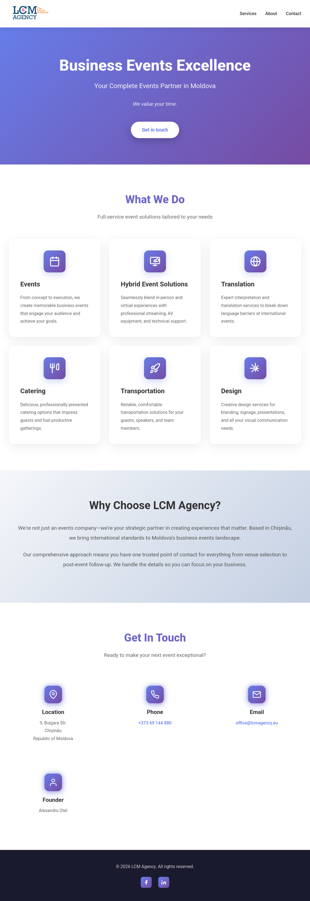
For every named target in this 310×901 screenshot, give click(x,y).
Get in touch (155, 130)
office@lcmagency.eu (257, 723)
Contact (293, 13)
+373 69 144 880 (155, 723)
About (271, 13)
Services (248, 13)
